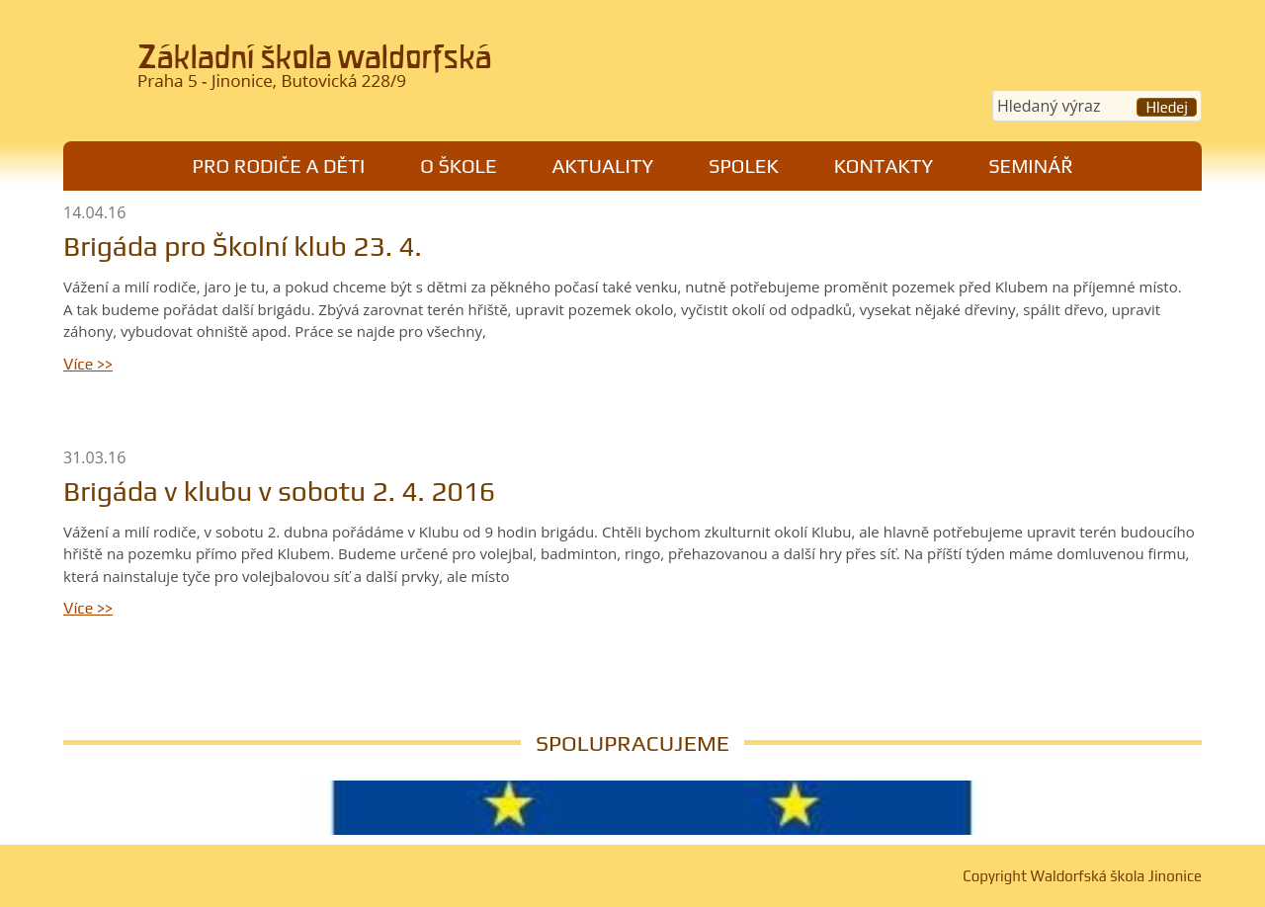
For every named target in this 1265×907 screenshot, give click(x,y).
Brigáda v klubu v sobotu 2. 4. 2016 (279, 491)
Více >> (88, 364)
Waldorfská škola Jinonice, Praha (336, 73)
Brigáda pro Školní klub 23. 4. (242, 246)
